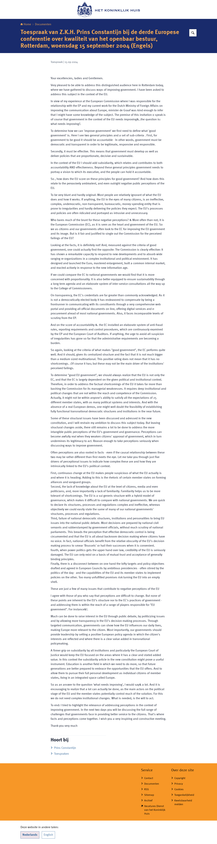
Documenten (43, 24)
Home (25, 24)
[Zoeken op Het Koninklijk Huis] (193, 32)
